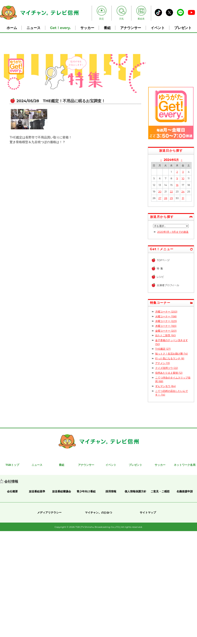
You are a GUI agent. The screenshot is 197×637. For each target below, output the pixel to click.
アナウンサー (130, 28)
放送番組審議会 (61, 491)
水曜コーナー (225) (166, 321)
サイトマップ (148, 512)
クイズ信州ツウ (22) (166, 367)
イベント (158, 28)
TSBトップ (12, 465)
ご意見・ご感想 (160, 491)
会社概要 (12, 491)
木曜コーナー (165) (165, 325)
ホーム (12, 28)
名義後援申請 (184, 491)
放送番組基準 (37, 491)
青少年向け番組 (86, 491)
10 (183, 178)
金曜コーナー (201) (166, 330)
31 (183, 198)
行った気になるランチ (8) (169, 358)
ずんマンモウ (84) (165, 386)
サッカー (87, 28)
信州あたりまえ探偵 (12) (168, 372)
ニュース (33, 28)
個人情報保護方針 (135, 491)
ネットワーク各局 (184, 465)
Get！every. (60, 28)
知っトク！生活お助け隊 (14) (171, 353)
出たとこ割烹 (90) (165, 335)
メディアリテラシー (49, 512)
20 (159, 191)
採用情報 (110, 491)
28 (165, 198)
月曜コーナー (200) (166, 311)
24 (182, 191)
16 (177, 184)
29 (171, 198)
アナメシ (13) (162, 363)
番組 (107, 28)
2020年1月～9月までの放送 (172, 231)
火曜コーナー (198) (166, 316)
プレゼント (183, 28)
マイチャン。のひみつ (98, 512)
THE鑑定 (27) (163, 348)
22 (171, 191)
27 (159, 198)
